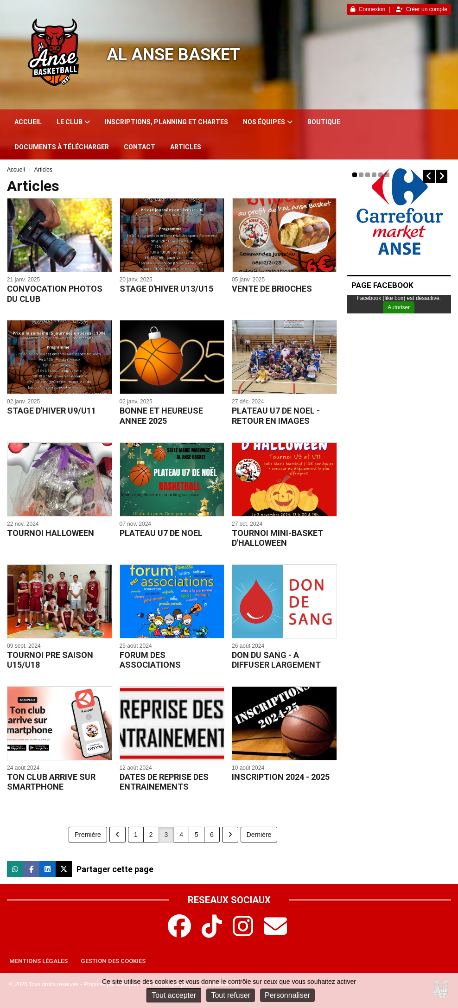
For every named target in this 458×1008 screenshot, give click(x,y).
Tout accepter (174, 995)
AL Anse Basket (173, 54)
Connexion (367, 9)
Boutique (323, 122)
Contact (139, 147)
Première (88, 834)
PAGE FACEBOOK (382, 285)
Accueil (28, 122)
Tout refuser (230, 995)
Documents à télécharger (61, 147)
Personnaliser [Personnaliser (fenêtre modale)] (287, 995)
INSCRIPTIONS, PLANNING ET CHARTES (166, 122)
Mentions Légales (38, 960)
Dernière (259, 834)
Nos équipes (268, 122)
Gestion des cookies (113, 960)
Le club (73, 122)
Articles (185, 147)
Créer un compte (421, 9)
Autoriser (399, 307)
